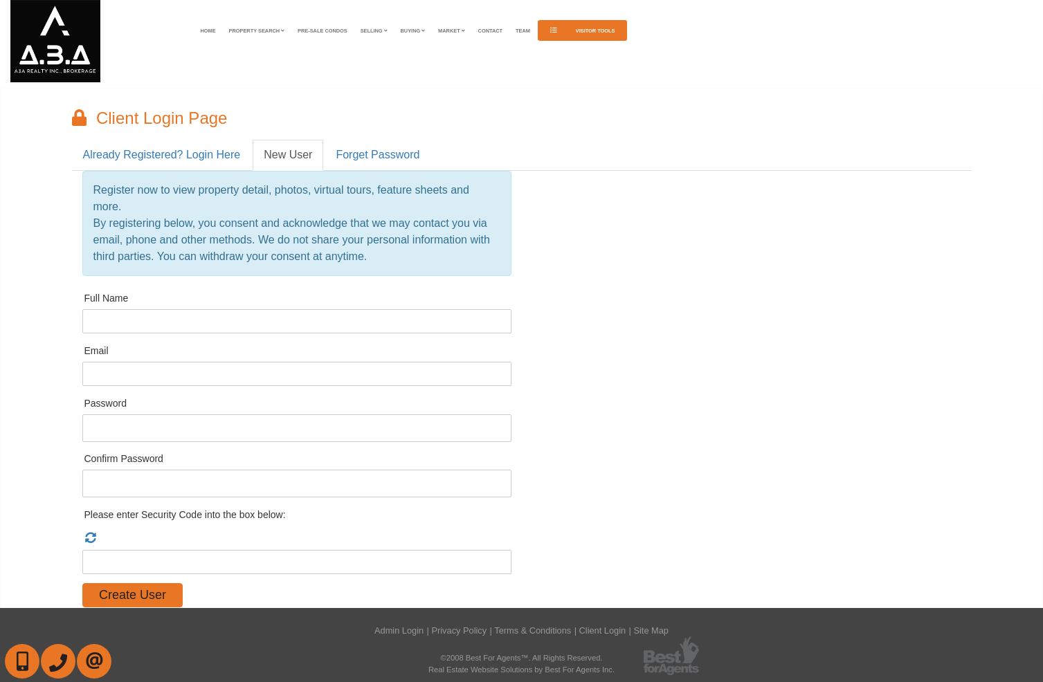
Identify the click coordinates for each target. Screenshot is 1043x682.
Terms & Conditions (532, 630)
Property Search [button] (257, 31)
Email (96, 350)
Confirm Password (123, 458)
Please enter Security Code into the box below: (185, 514)
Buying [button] (413, 31)
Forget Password (377, 154)
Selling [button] (374, 31)
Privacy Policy (459, 630)
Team (523, 31)
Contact (490, 31)
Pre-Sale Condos (322, 31)
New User (288, 154)
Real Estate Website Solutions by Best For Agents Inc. (521, 669)
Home (208, 31)
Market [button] (451, 31)
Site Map (651, 630)
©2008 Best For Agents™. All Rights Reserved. (522, 658)
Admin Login (399, 630)
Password (105, 403)
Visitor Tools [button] (582, 30)
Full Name (106, 298)
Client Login (602, 630)
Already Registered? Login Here (162, 154)
